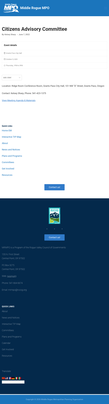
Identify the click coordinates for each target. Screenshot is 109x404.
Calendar (6, 343)
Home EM (7, 130)
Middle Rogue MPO (34, 8)
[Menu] (105, 8)
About (5, 143)
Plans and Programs (12, 156)
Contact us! (54, 187)
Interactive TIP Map (11, 137)
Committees (8, 162)
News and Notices (11, 149)
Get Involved (8, 169)
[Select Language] (13, 382)
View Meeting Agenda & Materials (18, 100)
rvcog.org (11, 276)
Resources (7, 175)
